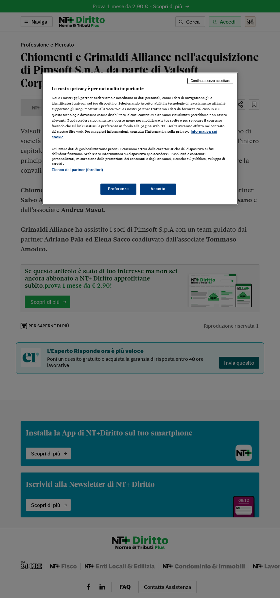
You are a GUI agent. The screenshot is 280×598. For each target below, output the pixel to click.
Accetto (158, 189)
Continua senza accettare (210, 81)
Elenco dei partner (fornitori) (77, 170)
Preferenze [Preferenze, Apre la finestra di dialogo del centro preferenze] (118, 189)
